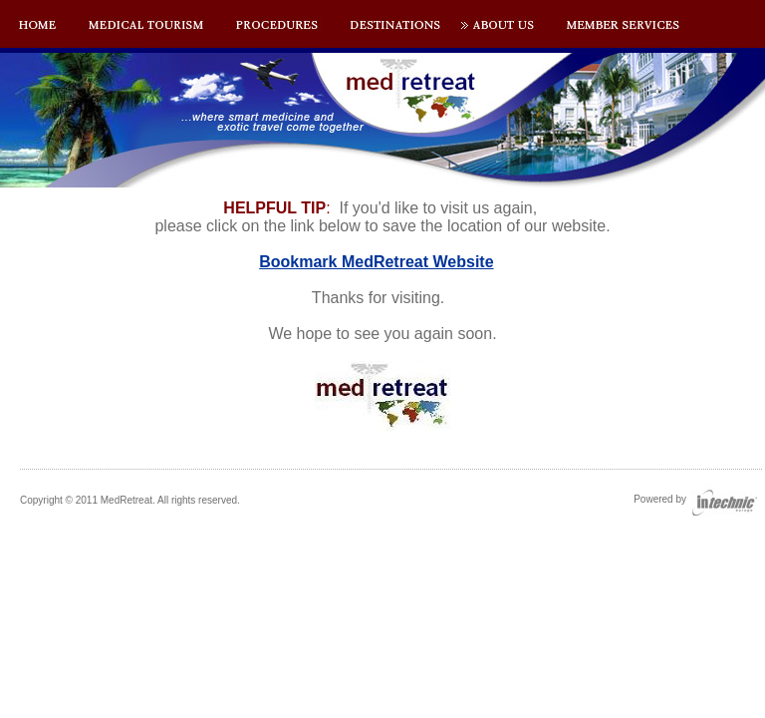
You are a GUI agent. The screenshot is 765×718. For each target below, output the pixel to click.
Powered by (695, 499)
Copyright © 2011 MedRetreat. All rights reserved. (130, 500)
